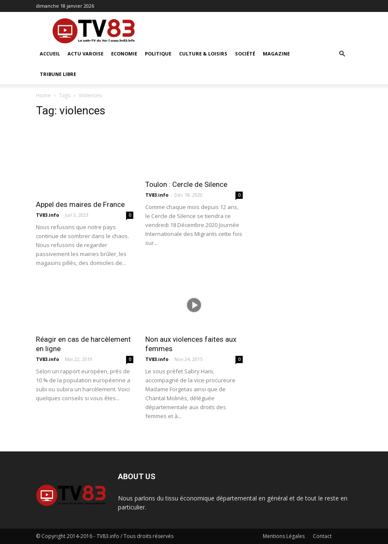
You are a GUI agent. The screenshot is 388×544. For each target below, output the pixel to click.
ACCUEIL (50, 53)
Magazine (276, 53)
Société (245, 53)
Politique (158, 53)
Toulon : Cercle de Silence (186, 184)
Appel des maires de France (80, 204)
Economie (124, 53)
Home (43, 95)
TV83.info (47, 215)
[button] (342, 54)
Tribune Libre (58, 74)
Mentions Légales (284, 536)
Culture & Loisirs (203, 53)
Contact (322, 536)
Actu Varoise (85, 53)
